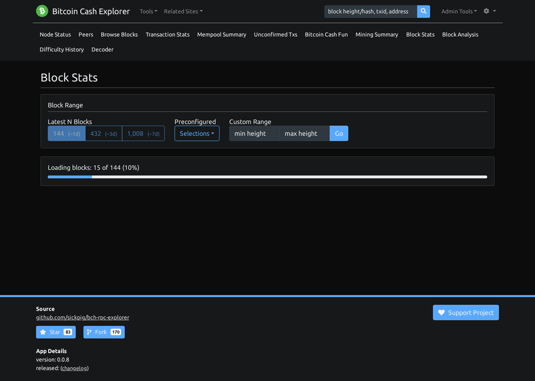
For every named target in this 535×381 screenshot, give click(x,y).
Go (339, 133)
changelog (74, 368)
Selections (194, 133)
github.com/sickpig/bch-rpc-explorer (82, 317)
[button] (148, 11)
